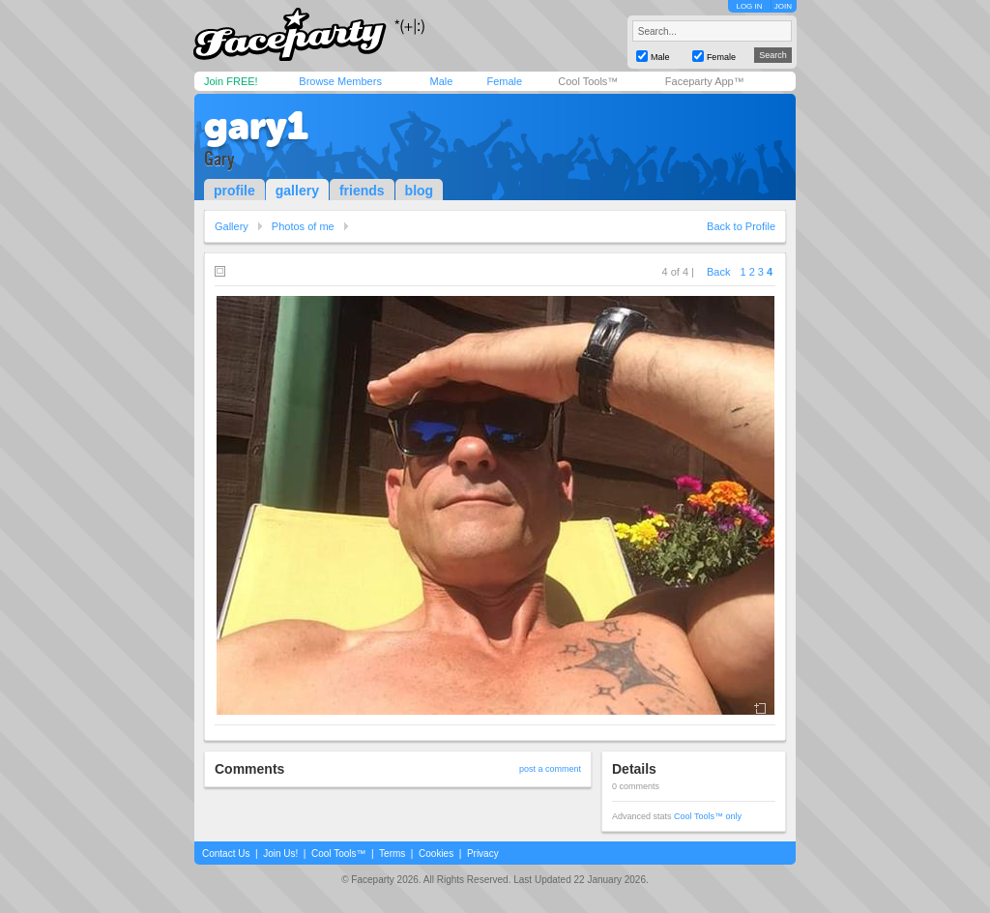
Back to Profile (741, 226)
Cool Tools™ (588, 81)
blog (419, 190)
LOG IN (749, 6)
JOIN (783, 6)
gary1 (256, 125)
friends (362, 190)
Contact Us (225, 853)
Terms (392, 853)
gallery (297, 190)
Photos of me (303, 226)
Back (718, 272)
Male (440, 81)
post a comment (550, 769)
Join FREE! (231, 81)
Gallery (231, 226)
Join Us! (280, 853)
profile (234, 190)
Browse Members (340, 81)
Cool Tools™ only (708, 816)
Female (504, 81)
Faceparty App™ (704, 81)
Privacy (483, 853)
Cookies (436, 853)
